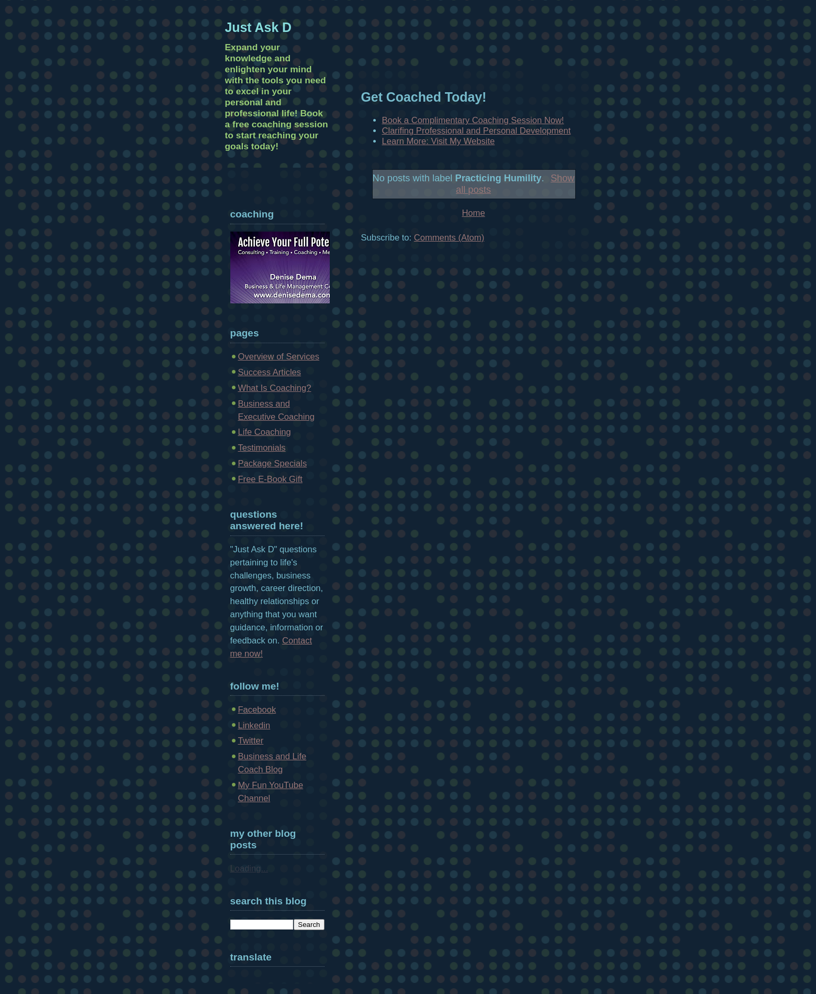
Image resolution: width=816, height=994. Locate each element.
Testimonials (262, 448)
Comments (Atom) (449, 238)
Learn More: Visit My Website (438, 141)
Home (473, 213)
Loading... (249, 868)
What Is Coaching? (274, 388)
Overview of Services (279, 357)
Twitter (251, 741)
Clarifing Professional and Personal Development (476, 131)
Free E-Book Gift (270, 479)
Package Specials (272, 463)
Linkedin (254, 725)
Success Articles (269, 372)
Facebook (257, 710)
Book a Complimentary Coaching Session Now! (473, 120)
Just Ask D (258, 27)
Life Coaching (264, 432)
